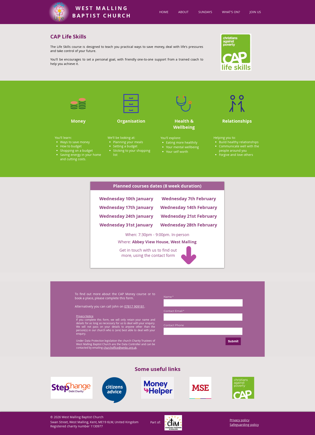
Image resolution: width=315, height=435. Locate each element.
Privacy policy (239, 420)
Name (168, 297)
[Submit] (233, 341)
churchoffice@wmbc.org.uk (119, 347)
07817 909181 (134, 306)
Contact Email (173, 311)
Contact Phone (174, 325)
